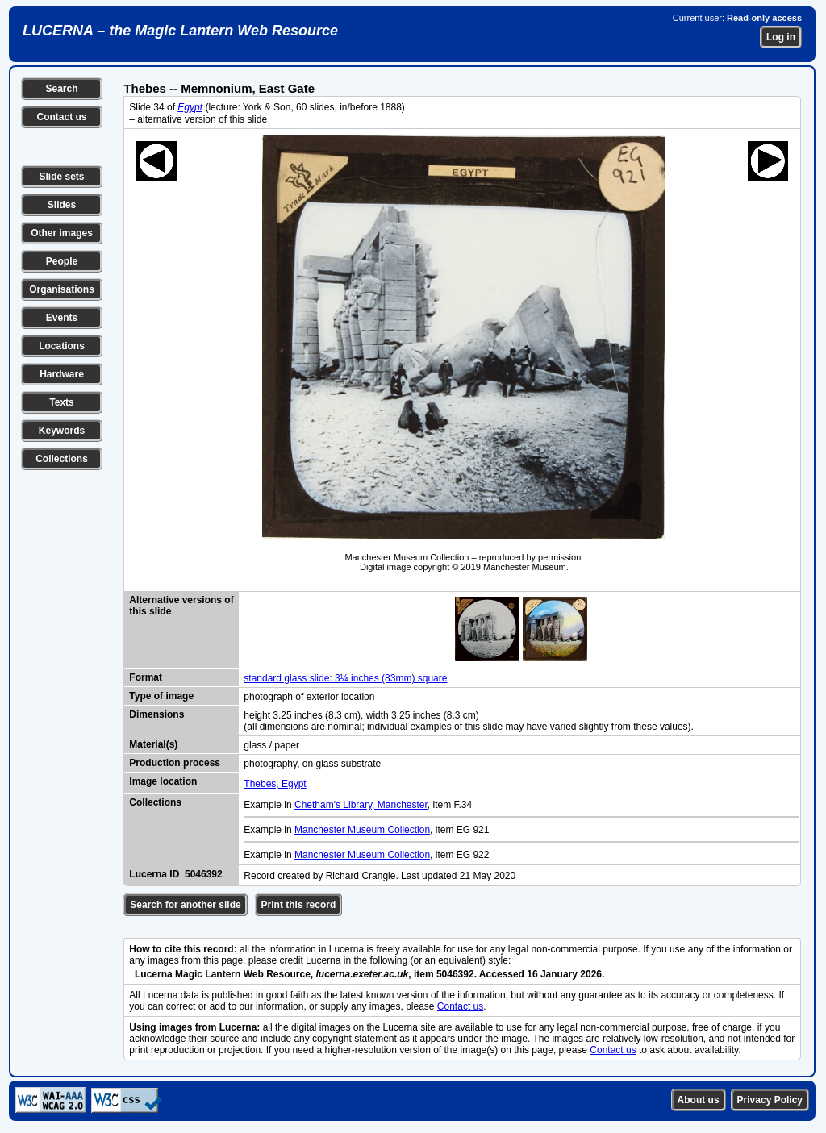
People (61, 261)
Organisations (61, 289)
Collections (61, 458)
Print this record (298, 904)
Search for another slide (185, 904)
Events (61, 317)
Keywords (62, 430)
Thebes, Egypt (275, 783)
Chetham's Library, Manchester (361, 804)
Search (61, 88)
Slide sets (61, 176)
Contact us (61, 117)
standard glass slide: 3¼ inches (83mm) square (345, 678)
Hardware (62, 374)
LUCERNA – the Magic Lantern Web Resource (180, 31)
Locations (62, 346)
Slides (62, 204)
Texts (61, 402)
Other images (62, 233)
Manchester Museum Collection (362, 829)
